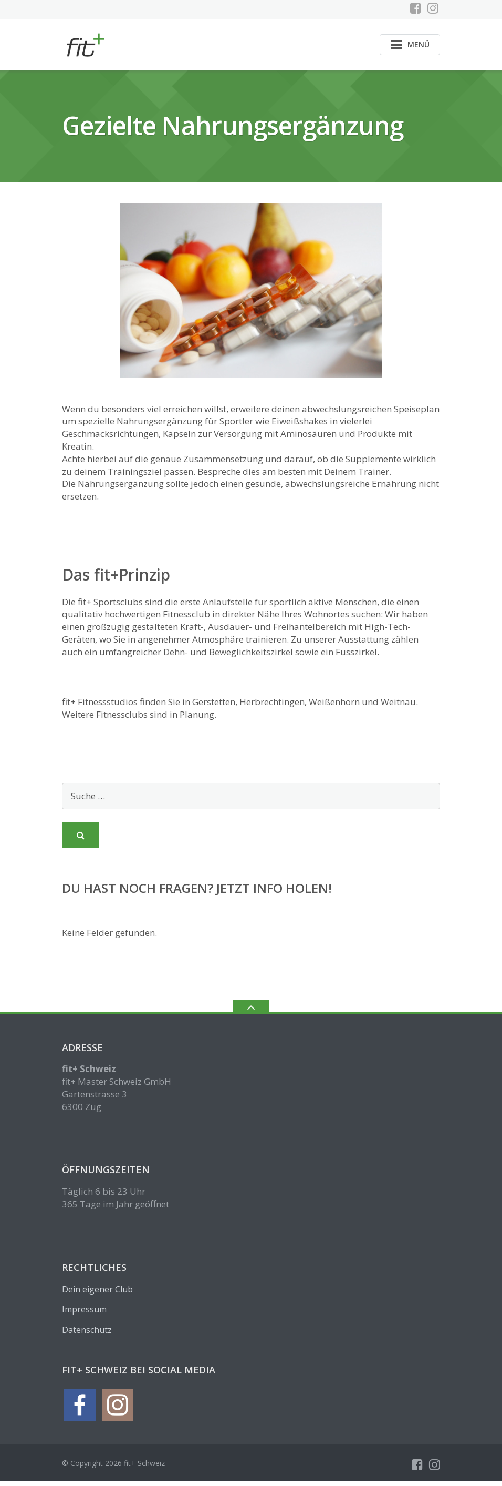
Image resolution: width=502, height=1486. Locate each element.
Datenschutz (87, 1334)
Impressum (84, 1314)
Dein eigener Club (97, 1294)
